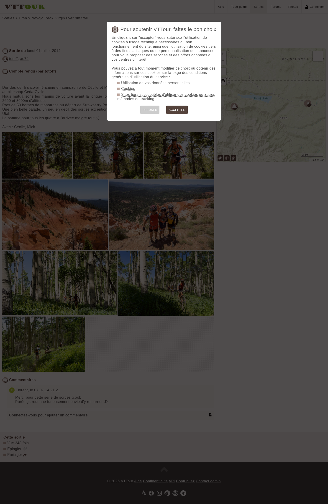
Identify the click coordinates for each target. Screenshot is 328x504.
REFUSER (150, 110)
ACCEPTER (177, 110)
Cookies (128, 89)
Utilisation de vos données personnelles (155, 83)
